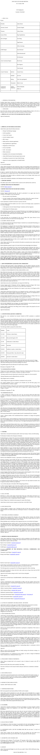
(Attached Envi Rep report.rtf (20, 594)
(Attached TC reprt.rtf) (16, 552)
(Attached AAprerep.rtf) (16, 542)
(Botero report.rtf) (8, 186)
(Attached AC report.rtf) (17, 588)
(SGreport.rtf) (7, 191)
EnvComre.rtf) (30, 594)
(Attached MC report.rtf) (18, 596)
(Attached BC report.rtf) (15, 562)
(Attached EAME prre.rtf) (11, 547)
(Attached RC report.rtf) (14, 554)
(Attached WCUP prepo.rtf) (19, 598)
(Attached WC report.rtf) (18, 592)
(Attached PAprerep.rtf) (11, 544)
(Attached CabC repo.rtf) (16, 590)
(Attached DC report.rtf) (15, 586)
